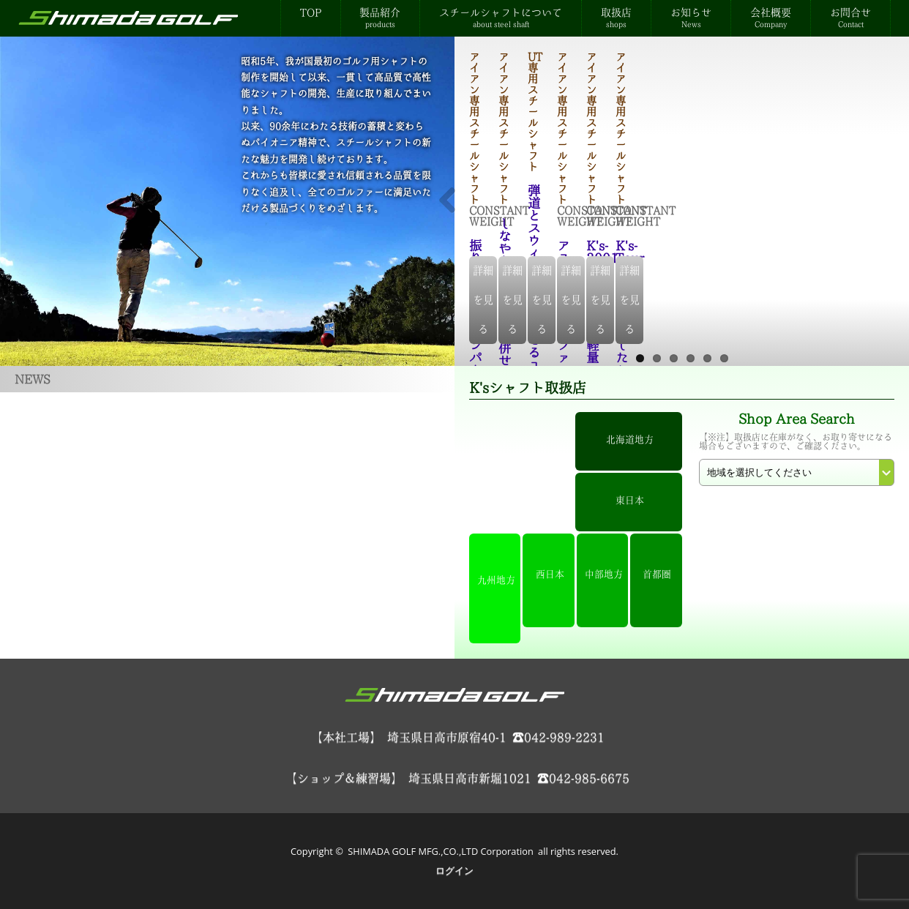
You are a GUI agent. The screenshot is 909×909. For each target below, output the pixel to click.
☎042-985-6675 (583, 778)
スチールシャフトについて (500, 17)
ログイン (454, 870)
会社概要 (770, 17)
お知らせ (690, 17)
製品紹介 (379, 17)
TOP (310, 12)
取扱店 (616, 17)
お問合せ (850, 17)
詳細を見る (682, 328)
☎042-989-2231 (558, 737)
